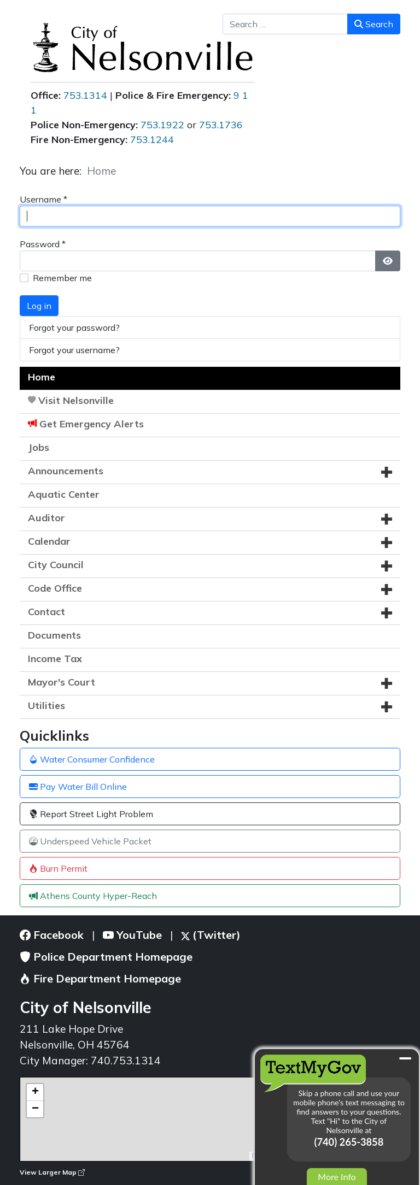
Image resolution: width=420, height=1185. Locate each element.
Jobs (38, 447)
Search (373, 24)
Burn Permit (58, 868)
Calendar (49, 541)
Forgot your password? (74, 327)
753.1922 (162, 124)
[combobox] (285, 24)
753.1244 (152, 139)
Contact (46, 611)
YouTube (132, 935)
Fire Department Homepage (100, 978)
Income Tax (55, 658)
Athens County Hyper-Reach (93, 895)
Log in (39, 305)
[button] (386, 472)
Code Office (55, 588)
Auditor (46, 517)
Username (43, 199)
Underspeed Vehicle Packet (90, 841)
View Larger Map (52, 1172)
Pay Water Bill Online (78, 786)
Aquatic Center (64, 494)
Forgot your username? (74, 349)
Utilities (46, 705)
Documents (54, 635)
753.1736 (221, 124)
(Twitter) (211, 935)
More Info (336, 1176)
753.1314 (85, 95)
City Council (56, 564)
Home (41, 377)
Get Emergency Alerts (91, 424)
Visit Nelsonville (76, 400)
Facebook (52, 935)
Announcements (65, 471)
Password (43, 244)
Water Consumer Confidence (92, 759)
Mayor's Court (61, 682)
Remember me (62, 277)
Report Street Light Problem (91, 813)
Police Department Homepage (106, 956)
